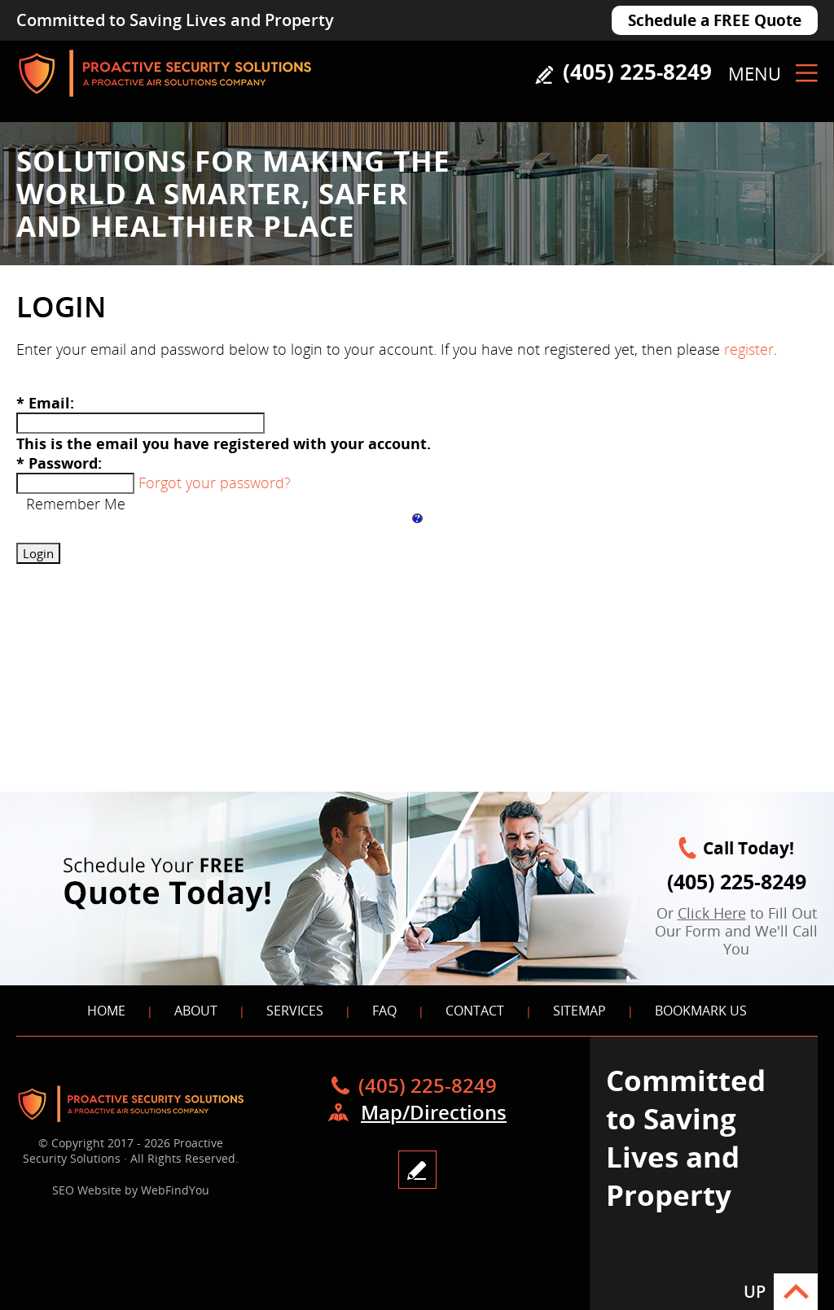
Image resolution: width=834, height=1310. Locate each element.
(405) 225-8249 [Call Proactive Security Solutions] (637, 71)
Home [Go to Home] (106, 1011)
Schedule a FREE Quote (714, 20)
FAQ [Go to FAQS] (384, 1011)
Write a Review (543, 74)
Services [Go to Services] (294, 1011)
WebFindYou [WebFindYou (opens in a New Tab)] (175, 1190)
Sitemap (579, 1011)
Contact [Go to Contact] (475, 1011)
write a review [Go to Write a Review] (417, 1170)
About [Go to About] (195, 1011)
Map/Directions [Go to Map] (433, 1111)
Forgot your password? (214, 482)
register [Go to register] (749, 349)
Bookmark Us (701, 1011)
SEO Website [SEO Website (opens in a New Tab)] (86, 1190)
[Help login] (417, 518)
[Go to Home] (164, 101)
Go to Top (796, 1291)
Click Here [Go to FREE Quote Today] (712, 913)
